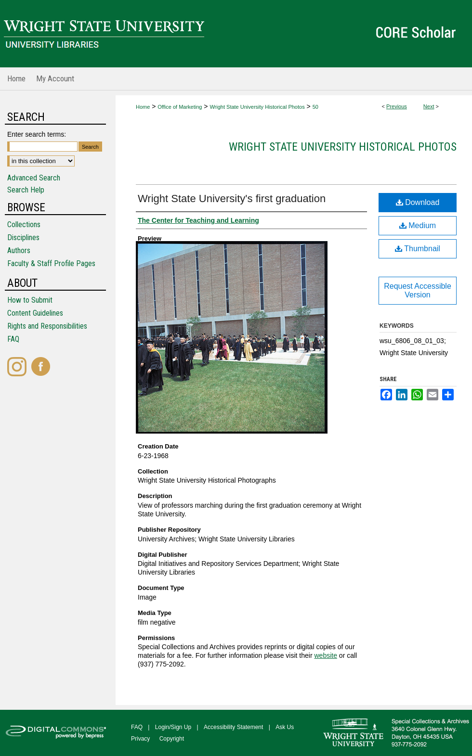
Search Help (25, 189)
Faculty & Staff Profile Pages (51, 263)
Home (143, 107)
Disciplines (23, 237)
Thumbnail (417, 248)
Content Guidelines (35, 313)
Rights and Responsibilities (47, 326)
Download (418, 202)
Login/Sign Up (173, 727)
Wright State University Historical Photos (257, 107)
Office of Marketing (179, 107)
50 (315, 107)
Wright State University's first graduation (232, 198)
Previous (396, 106)
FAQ (13, 339)
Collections (23, 224)
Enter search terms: (36, 134)
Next (428, 106)
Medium (417, 225)
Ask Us (284, 727)
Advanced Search (33, 177)
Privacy (140, 738)
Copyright (171, 738)
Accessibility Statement (233, 727)
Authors (18, 250)
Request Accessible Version (417, 290)
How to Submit (29, 300)
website (325, 655)
